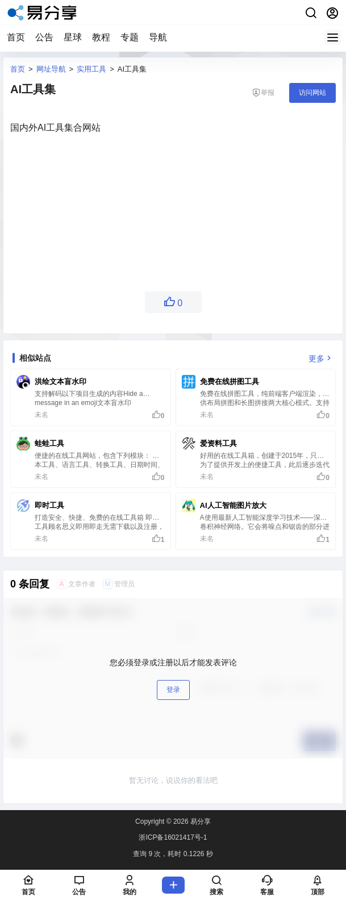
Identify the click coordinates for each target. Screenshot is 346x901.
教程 (101, 37)
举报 (263, 92)
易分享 (200, 821)
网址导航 (51, 69)
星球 (73, 37)
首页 (16, 37)
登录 (173, 690)
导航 (158, 37)
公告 (44, 37)
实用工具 (91, 69)
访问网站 (312, 93)
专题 (129, 37)
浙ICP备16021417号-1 (173, 837)
